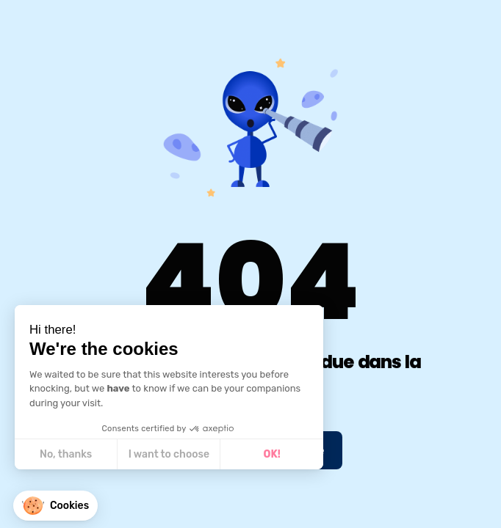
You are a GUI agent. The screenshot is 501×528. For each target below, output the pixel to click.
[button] (55, 506)
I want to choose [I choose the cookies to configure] (168, 454)
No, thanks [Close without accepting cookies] (65, 454)
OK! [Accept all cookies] (271, 454)
